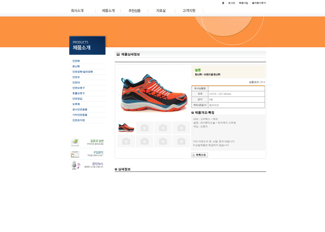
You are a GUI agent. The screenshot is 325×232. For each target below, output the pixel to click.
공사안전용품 (79, 109)
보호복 (76, 104)
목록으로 (201, 154)
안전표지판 (78, 120)
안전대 (76, 82)
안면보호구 (78, 87)
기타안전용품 (79, 114)
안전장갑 (77, 98)
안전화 (76, 61)
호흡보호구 (78, 93)
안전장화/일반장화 (82, 71)
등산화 (76, 66)
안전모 (76, 77)
